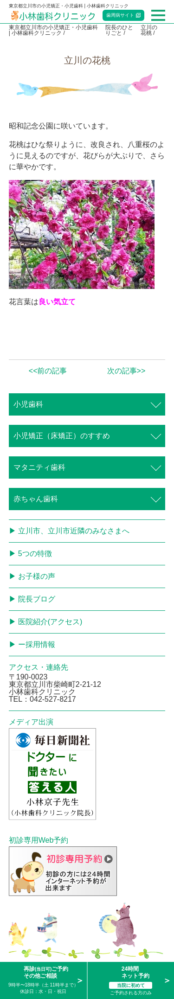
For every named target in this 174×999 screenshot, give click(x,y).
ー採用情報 (36, 644)
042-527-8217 (53, 699)
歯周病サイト (120, 15)
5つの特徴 (35, 553)
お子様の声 (36, 576)
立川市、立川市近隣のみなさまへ (73, 531)
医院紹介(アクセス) (50, 622)
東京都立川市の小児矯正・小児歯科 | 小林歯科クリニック (53, 30)
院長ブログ (36, 599)
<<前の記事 (48, 371)
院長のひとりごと (119, 30)
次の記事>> (126, 371)
